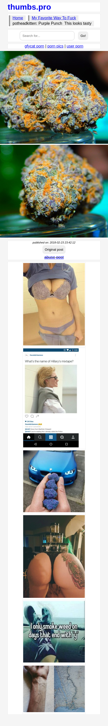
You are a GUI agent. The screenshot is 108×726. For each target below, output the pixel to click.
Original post (54, 249)
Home (18, 18)
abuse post (54, 257)
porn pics (55, 46)
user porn (75, 46)
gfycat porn (34, 46)
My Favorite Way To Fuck (54, 18)
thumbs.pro (29, 6)
